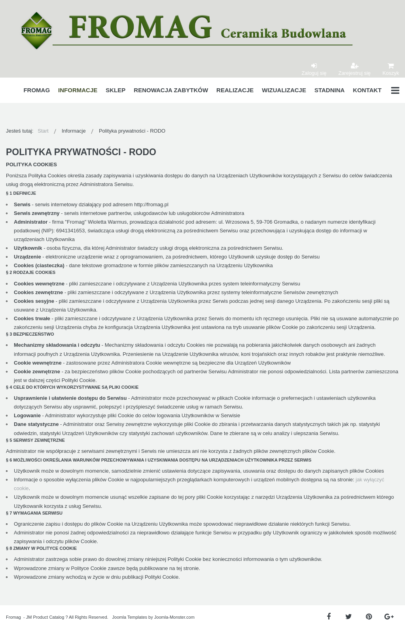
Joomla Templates (129, 617)
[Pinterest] (369, 617)
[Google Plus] (389, 617)
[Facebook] (328, 617)
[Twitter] (348, 617)
